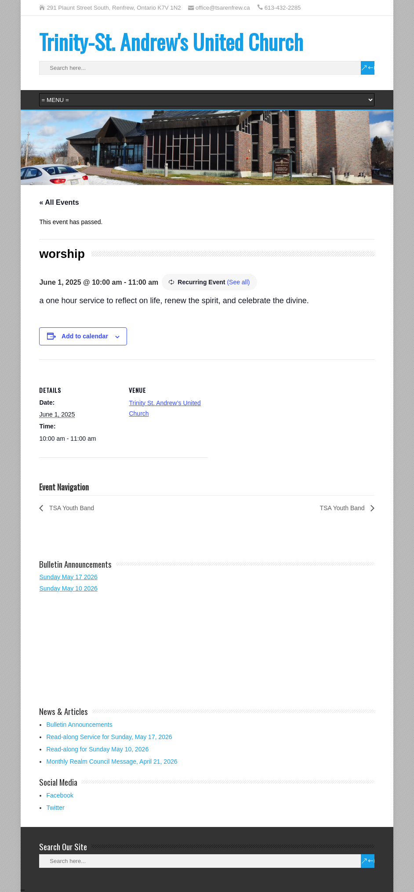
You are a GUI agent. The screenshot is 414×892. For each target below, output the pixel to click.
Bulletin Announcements (79, 724)
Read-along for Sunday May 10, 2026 (97, 749)
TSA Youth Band (70, 507)
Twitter (55, 807)
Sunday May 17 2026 (68, 576)
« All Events (59, 202)
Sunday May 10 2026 (68, 588)
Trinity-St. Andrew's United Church (171, 41)
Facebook (59, 795)
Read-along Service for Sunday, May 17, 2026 (109, 736)
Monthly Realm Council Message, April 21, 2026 (111, 761)
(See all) (238, 282)
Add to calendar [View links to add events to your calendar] (85, 336)
